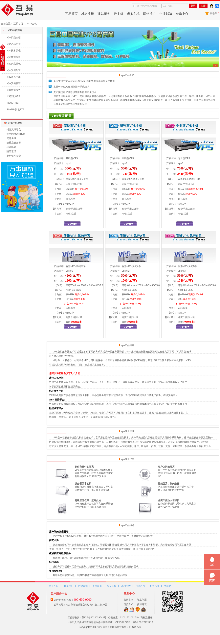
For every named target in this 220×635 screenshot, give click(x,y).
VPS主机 (32, 23)
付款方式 (83, 586)
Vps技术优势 (14, 57)
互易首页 (71, 13)
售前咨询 (128, 599)
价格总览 (97, 586)
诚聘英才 (126, 586)
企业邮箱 (165, 13)
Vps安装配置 (14, 70)
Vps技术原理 (14, 50)
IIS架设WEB (13, 96)
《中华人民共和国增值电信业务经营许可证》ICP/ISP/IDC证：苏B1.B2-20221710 (110, 622)
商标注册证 (146, 617)
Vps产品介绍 (14, 37)
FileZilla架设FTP (15, 109)
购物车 (214, 13)
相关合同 (154, 586)
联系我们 (68, 586)
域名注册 (87, 13)
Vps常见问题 (14, 76)
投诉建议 (142, 604)
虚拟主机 (133, 13)
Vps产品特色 (14, 63)
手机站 (167, 586)
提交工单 (111, 586)
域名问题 (142, 599)
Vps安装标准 (14, 83)
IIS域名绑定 (13, 103)
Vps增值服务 (14, 90)
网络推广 (149, 13)
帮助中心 (129, 593)
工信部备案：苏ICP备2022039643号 (87, 617)
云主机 (118, 13)
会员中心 (182, 13)
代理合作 (140, 586)
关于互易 (53, 586)
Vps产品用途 (14, 44)
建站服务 (104, 13)
